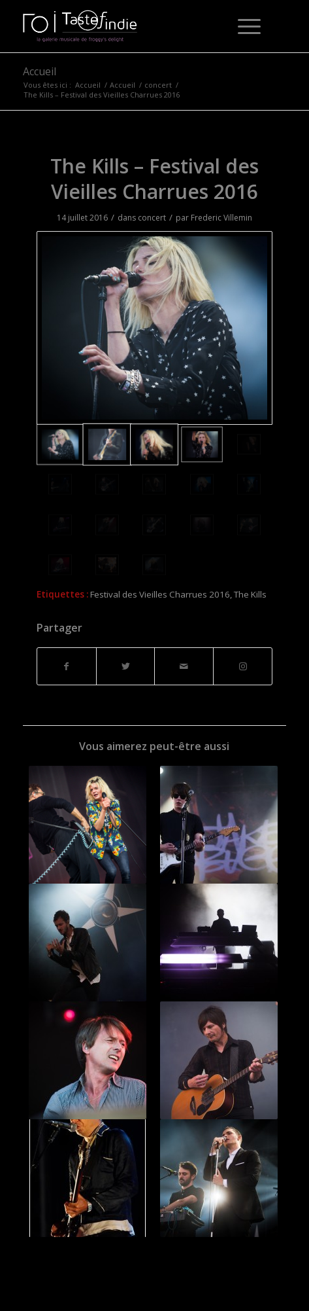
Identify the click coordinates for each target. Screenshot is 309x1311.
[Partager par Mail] (184, 666)
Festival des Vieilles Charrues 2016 (160, 594)
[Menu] (243, 26)
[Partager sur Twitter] (126, 666)
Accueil (39, 71)
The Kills (250, 594)
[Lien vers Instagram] (243, 666)
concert (152, 217)
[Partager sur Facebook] (66, 666)
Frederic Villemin (221, 217)
